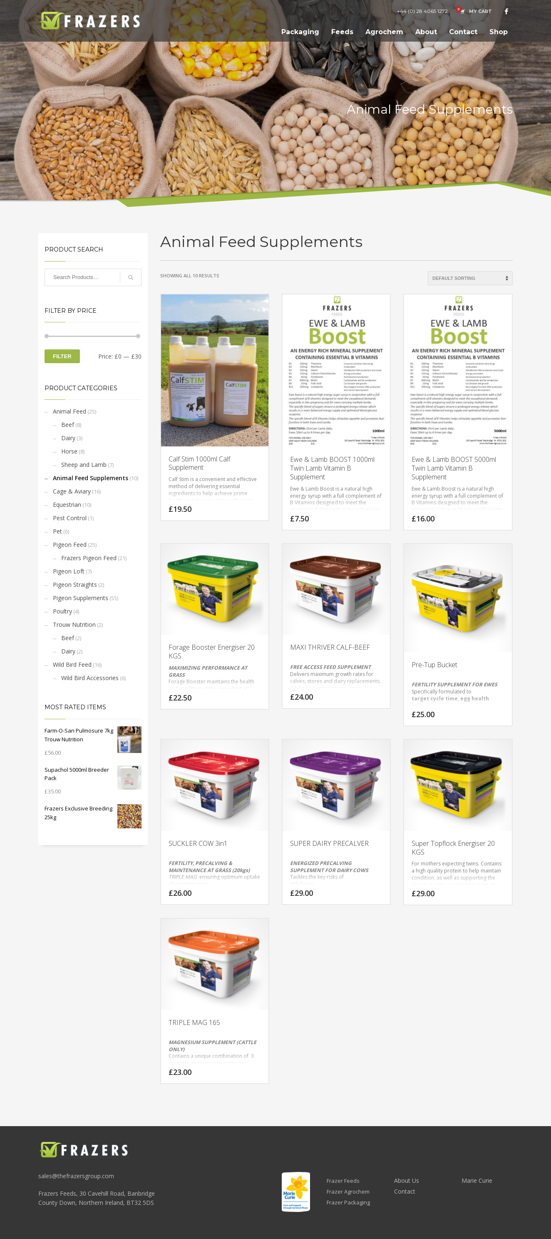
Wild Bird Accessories (90, 678)
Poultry (62, 611)
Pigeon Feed (70, 544)
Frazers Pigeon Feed (89, 558)
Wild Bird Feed (72, 664)
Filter (62, 356)
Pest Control (70, 518)
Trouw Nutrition (74, 624)
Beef (67, 425)
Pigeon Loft (68, 571)
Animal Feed (69, 411)
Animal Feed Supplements (90, 478)
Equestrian (67, 505)
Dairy (68, 438)
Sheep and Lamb (84, 465)
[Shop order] (470, 278)
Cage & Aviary (72, 491)
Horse (69, 451)
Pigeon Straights (75, 584)
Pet (57, 531)
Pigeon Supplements (80, 598)
